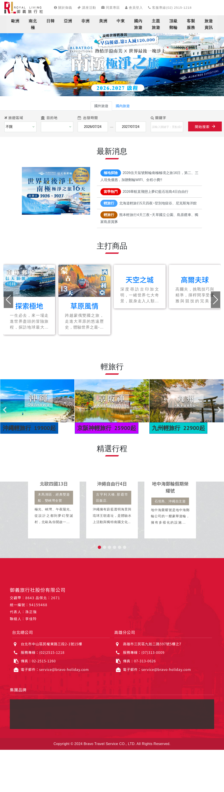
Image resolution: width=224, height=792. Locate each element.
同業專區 (110, 7)
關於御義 (63, 7)
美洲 (103, 21)
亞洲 (68, 21)
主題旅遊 (156, 24)
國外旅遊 (101, 106)
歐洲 (15, 21)
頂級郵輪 (173, 24)
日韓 (50, 21)
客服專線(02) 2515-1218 (170, 7)
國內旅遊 (138, 24)
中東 (121, 21)
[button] (11, 61)
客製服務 (191, 24)
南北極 (33, 24)
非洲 (85, 21)
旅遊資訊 (209, 24)
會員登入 (134, 7)
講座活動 (86, 7)
